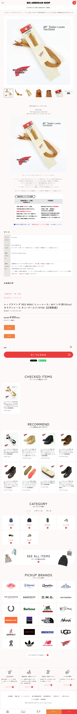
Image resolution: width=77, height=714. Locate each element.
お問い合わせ (65, 696)
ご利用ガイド (56, 696)
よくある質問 (35, 699)
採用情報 (43, 699)
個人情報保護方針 (37, 696)
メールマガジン (26, 696)
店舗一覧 (17, 696)
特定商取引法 (47, 696)
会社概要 (10, 696)
